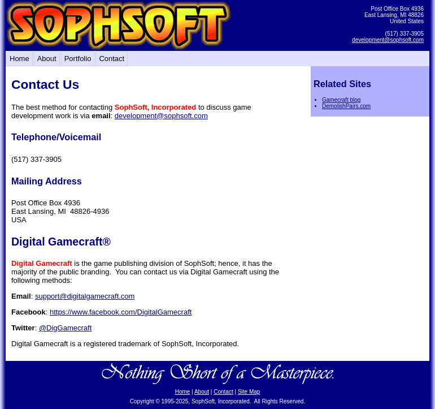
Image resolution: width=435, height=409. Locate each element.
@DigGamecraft (65, 328)
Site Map (249, 392)
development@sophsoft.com (388, 40)
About (46, 58)
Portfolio (78, 58)
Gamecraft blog (341, 100)
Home (19, 58)
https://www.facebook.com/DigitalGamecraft (121, 312)
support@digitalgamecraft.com (85, 296)
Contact (111, 58)
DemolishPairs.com (346, 106)
